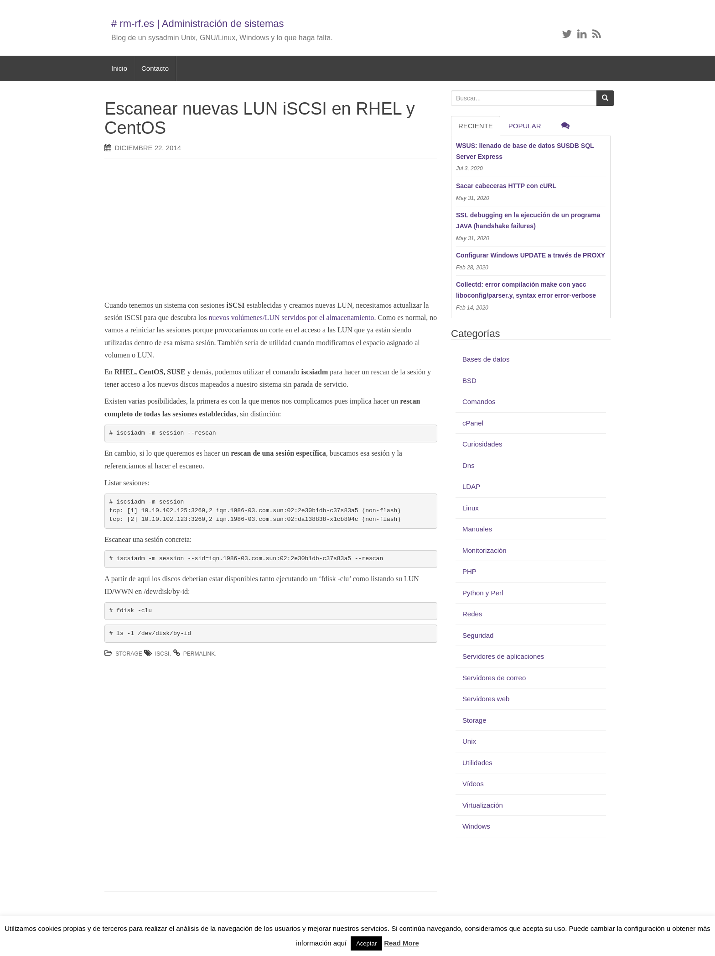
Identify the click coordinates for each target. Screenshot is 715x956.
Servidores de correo (494, 678)
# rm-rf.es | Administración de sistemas (197, 23)
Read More (401, 943)
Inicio (119, 68)
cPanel (472, 423)
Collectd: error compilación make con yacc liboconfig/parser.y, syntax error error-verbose (526, 290)
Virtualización (482, 805)
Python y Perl (482, 593)
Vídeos (473, 784)
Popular (524, 126)
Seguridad (477, 635)
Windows (476, 826)
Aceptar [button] (366, 943)
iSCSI (162, 654)
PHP (469, 571)
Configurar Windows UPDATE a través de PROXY (530, 255)
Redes (472, 614)
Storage (128, 654)
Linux (470, 508)
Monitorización (484, 550)
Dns (468, 465)
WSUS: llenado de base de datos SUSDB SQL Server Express (525, 151)
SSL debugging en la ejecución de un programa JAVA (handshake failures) (528, 220)
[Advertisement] (257, 231)
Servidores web (485, 699)
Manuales (477, 529)
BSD (469, 380)
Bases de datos (485, 359)
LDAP (471, 486)
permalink (199, 654)
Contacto (155, 68)
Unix (469, 741)
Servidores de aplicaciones (503, 656)
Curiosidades (482, 444)
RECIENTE (475, 126)
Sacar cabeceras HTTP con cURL (506, 185)
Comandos (479, 401)
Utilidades (477, 763)
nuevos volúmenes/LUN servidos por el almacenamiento (291, 317)
